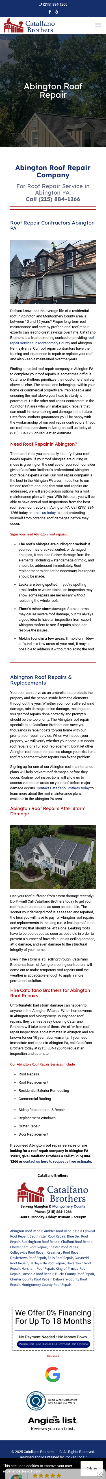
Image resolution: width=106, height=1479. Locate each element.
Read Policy (31, 1471)
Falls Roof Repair (60, 1257)
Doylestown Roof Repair (28, 1257)
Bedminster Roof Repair (47, 1236)
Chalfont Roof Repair (76, 1241)
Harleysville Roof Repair (47, 1263)
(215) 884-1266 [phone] (55, 4)
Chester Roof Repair (63, 1247)
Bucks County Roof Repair (74, 1274)
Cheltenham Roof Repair (28, 1247)
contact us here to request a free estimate (57, 1161)
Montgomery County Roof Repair (46, 1284)
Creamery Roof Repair (64, 1252)
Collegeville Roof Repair (28, 1252)
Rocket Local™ (76, 1457)
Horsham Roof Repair (37, 1268)
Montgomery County (68, 1206)
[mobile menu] (98, 25)
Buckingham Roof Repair (40, 1241)
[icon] (57, 11)
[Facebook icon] (49, 11)
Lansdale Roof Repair (37, 1274)
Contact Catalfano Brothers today (63, 788)
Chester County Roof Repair (30, 1279)
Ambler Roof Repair (58, 1231)
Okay (91, 1468)
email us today (44, 513)
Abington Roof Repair (26, 1231)
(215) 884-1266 (59, 198)
